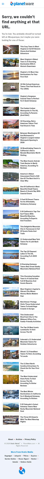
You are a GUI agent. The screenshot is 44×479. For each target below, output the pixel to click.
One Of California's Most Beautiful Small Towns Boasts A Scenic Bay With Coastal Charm (30, 190)
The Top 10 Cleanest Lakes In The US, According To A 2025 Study (28, 254)
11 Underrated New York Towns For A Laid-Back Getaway (30, 241)
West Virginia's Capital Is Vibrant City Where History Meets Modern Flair (30, 292)
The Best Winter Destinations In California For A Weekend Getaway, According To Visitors (30, 395)
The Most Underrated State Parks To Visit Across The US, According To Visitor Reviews (28, 381)
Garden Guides (10, 459)
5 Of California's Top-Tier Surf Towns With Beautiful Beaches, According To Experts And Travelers (30, 216)
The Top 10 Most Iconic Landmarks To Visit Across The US (29, 329)
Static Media (14, 444)
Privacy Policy (30, 439)
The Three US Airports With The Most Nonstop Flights (29, 419)
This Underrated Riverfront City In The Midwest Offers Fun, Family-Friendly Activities (30, 318)
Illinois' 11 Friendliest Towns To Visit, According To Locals (30, 354)
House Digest (24, 459)
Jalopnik (17, 456)
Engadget (8, 456)
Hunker (34, 459)
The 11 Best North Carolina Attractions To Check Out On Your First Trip (29, 367)
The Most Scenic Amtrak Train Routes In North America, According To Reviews (30, 164)
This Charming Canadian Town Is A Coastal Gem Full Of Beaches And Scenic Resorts (30, 279)
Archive (19, 439)
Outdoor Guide (26, 462)
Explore (34, 456)
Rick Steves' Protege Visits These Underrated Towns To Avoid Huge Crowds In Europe (30, 305)
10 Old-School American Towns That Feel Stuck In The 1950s (30, 86)
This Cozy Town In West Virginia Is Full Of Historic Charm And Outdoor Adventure (30, 50)
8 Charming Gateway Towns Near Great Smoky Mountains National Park (30, 266)
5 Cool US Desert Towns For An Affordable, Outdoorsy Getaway (29, 201)
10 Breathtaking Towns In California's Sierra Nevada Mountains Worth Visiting (30, 151)
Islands (15, 462)
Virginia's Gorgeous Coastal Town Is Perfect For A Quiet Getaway (29, 98)
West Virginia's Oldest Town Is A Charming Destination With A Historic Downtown (29, 62)
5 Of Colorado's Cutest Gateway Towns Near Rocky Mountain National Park (30, 407)
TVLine (26, 456)
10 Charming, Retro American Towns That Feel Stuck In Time (29, 123)
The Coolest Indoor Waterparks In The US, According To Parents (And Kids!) (29, 111)
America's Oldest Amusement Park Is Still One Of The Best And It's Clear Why (30, 177)
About (10, 439)
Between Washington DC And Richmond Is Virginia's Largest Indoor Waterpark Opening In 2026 (30, 137)
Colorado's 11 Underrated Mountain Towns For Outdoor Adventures (30, 341)
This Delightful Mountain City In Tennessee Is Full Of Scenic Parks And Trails (30, 230)
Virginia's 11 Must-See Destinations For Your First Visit (29, 74)
